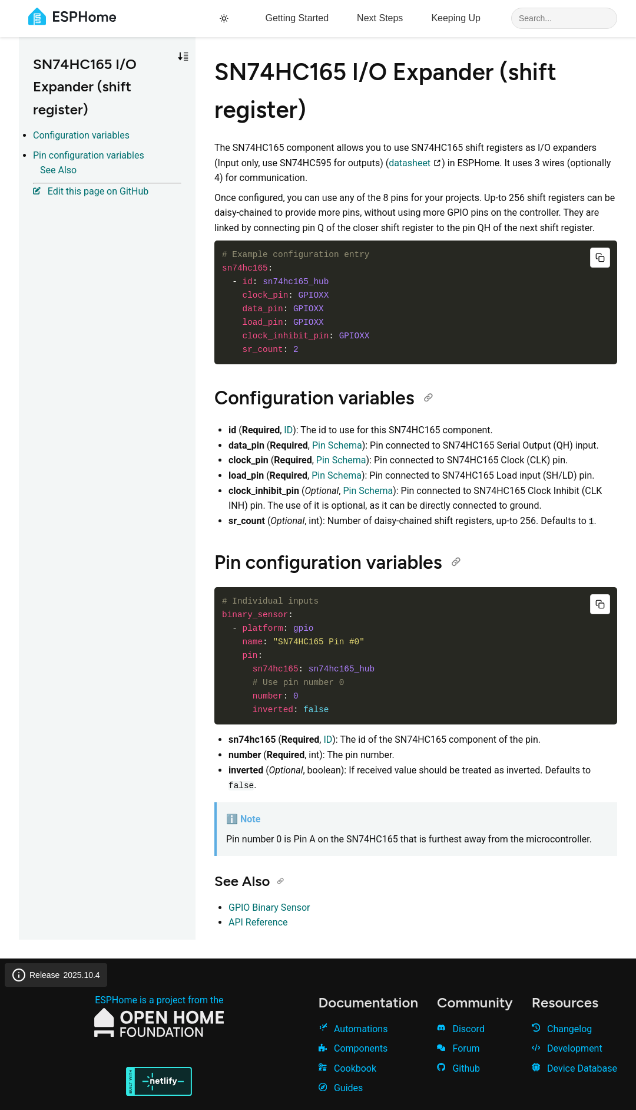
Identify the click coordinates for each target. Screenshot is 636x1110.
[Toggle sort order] (183, 56)
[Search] (564, 18)
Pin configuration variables (88, 155)
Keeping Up (456, 18)
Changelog (562, 1029)
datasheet (415, 163)
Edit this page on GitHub (90, 191)
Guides (341, 1087)
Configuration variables (81, 135)
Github (458, 1068)
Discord (461, 1029)
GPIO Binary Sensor (269, 907)
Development (567, 1048)
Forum (458, 1048)
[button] (183, 56)
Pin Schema (337, 445)
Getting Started (297, 18)
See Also (58, 170)
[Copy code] (600, 258)
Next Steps (380, 18)
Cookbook (347, 1068)
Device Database (574, 1068)
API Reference (258, 922)
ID (288, 430)
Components (353, 1048)
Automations (353, 1029)
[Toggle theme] (226, 18)
